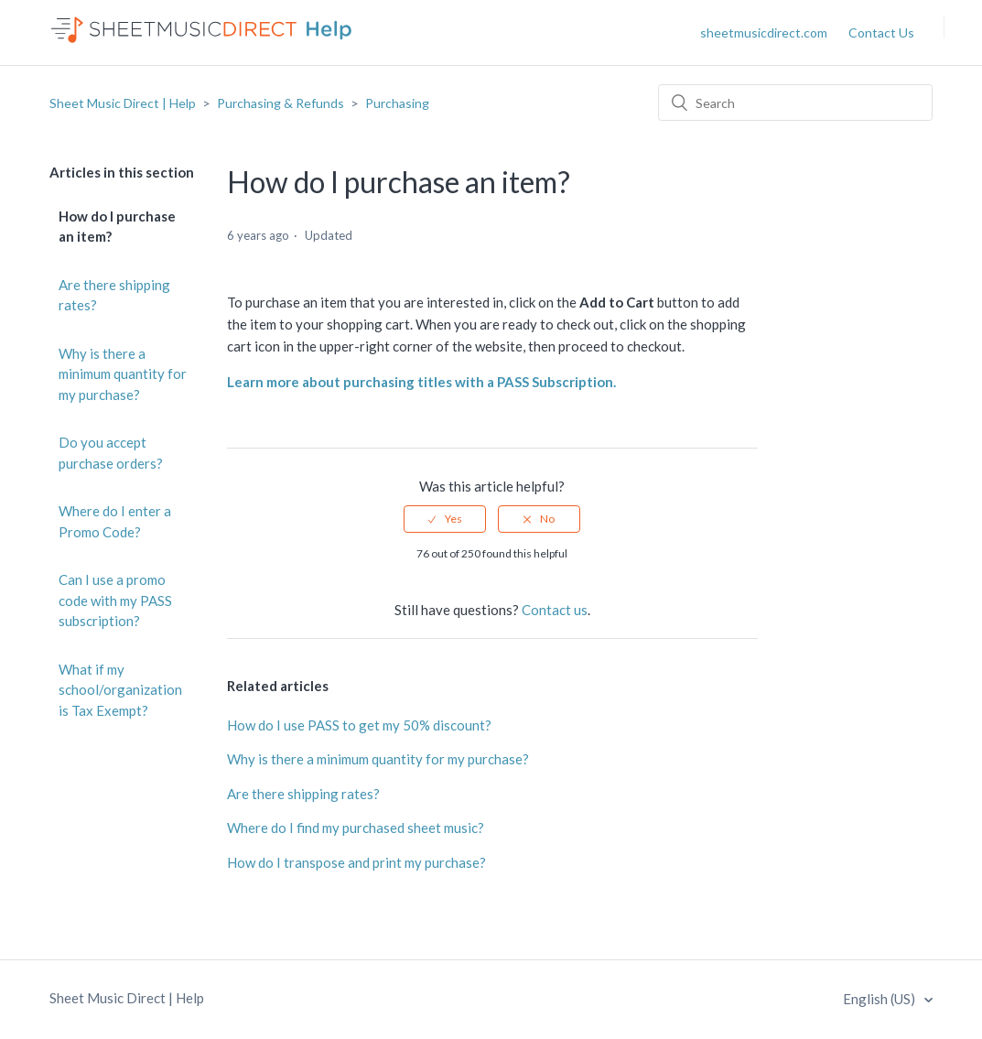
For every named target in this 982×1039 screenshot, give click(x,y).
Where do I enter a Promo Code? (115, 521)
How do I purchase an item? (117, 226)
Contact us (555, 609)
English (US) (880, 998)
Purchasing (397, 103)
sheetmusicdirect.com (763, 32)
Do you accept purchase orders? (111, 452)
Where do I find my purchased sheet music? (355, 827)
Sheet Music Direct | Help (122, 103)
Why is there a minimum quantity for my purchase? (123, 374)
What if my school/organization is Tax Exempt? (120, 690)
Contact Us (881, 32)
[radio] (445, 519)
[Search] (795, 102)
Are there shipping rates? (114, 295)
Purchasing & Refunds (280, 103)
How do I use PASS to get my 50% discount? (359, 725)
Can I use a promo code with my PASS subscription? (115, 600)
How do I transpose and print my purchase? (356, 862)
